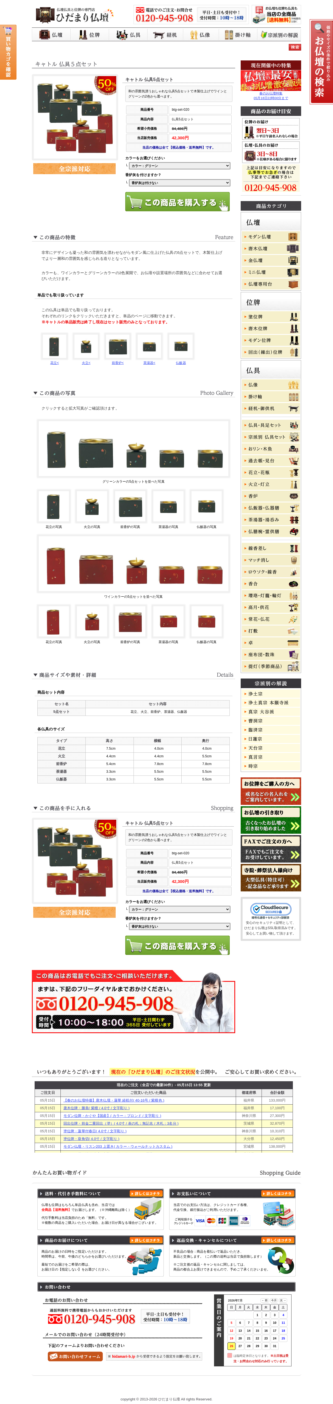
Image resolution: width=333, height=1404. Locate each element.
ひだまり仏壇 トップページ (71, 1388)
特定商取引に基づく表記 (202, 1388)
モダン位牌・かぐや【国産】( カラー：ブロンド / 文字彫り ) (112, 1116)
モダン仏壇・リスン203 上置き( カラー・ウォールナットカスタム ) (118, 1146)
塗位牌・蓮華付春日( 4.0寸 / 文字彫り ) (95, 1131)
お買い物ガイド (115, 1388)
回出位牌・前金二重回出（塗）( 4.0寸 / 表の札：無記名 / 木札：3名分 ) (121, 1123)
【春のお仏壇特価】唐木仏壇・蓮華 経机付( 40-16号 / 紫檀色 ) (113, 1100)
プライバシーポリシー (155, 1388)
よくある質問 (243, 1388)
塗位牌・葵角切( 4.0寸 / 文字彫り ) (91, 1139)
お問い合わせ (275, 1388)
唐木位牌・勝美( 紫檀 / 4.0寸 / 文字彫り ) (96, 1108)
